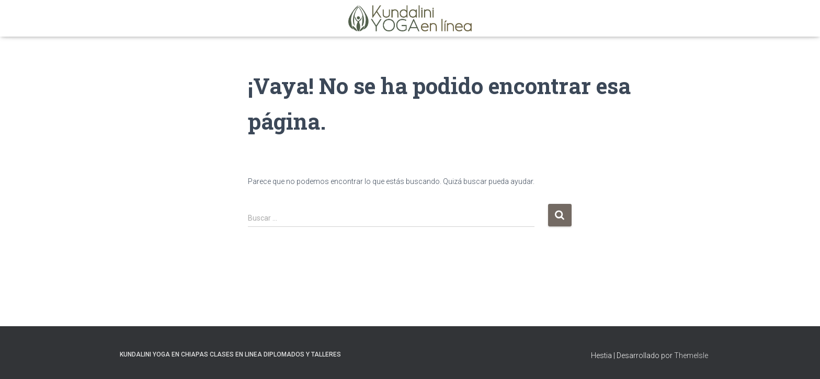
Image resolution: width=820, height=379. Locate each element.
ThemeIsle (691, 355)
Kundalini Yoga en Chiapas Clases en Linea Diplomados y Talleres (230, 354)
